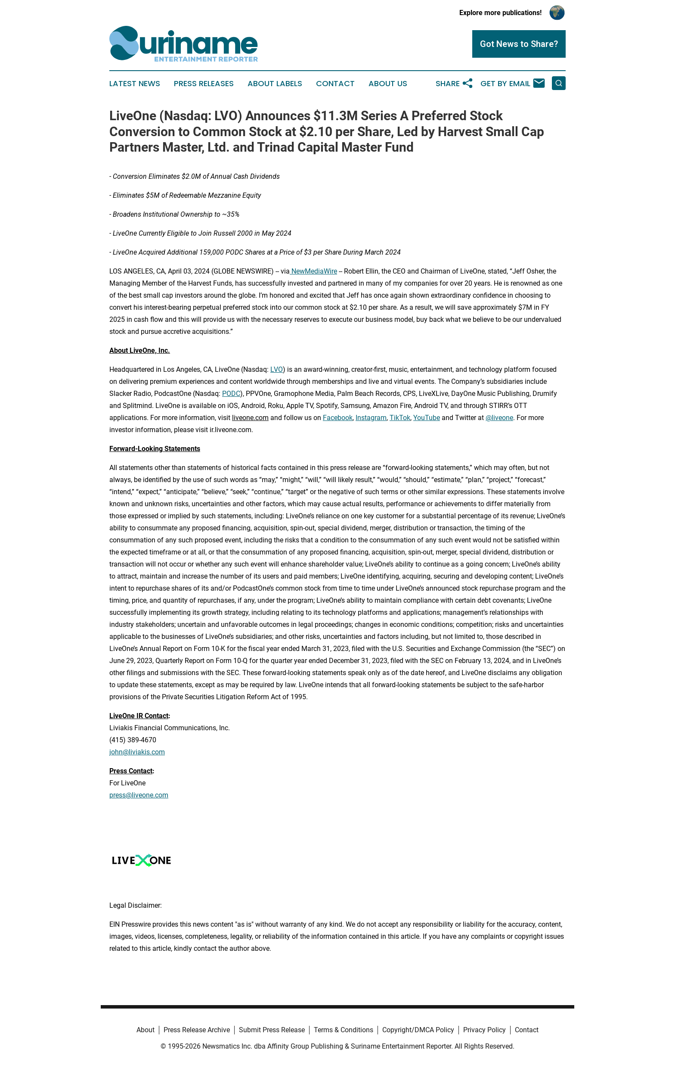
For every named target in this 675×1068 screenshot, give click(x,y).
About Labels (275, 83)
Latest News (134, 83)
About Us (387, 83)
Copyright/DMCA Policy (418, 1030)
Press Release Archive (197, 1030)
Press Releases (204, 83)
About (145, 1030)
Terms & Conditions (343, 1030)
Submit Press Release (272, 1030)
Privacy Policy (484, 1030)
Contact (335, 83)
